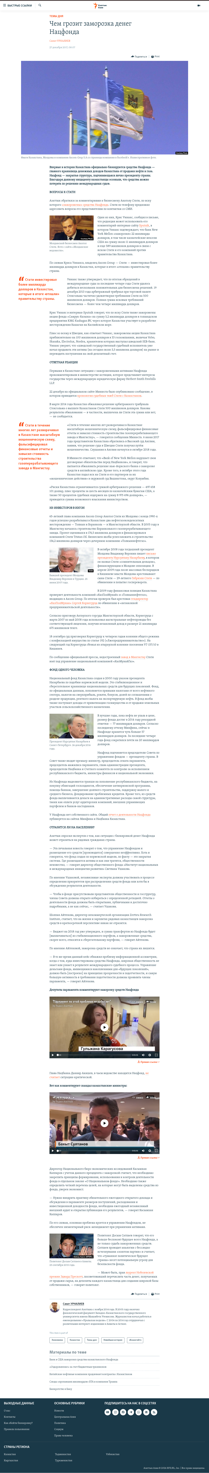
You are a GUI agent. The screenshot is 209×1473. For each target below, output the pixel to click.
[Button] (139, 57)
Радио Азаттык (64, 1006)
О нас (7, 1411)
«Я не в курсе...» (63, 1097)
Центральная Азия (65, 1417)
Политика (60, 1423)
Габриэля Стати (142, 578)
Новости (59, 1411)
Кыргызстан (11, 1460)
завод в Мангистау (133, 657)
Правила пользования (16, 1429)
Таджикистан (63, 1454)
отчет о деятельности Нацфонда (130, 814)
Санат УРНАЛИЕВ (59, 41)
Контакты (9, 1417)
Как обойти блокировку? (18, 1423)
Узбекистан (113, 1454)
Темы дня (56, 16)
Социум (58, 1429)
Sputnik (144, 225)
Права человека (63, 1435)
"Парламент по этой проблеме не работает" (81, 1001)
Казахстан (10, 1454)
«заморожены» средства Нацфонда (85, 205)
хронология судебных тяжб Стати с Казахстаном (109, 395)
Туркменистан (63, 1460)
